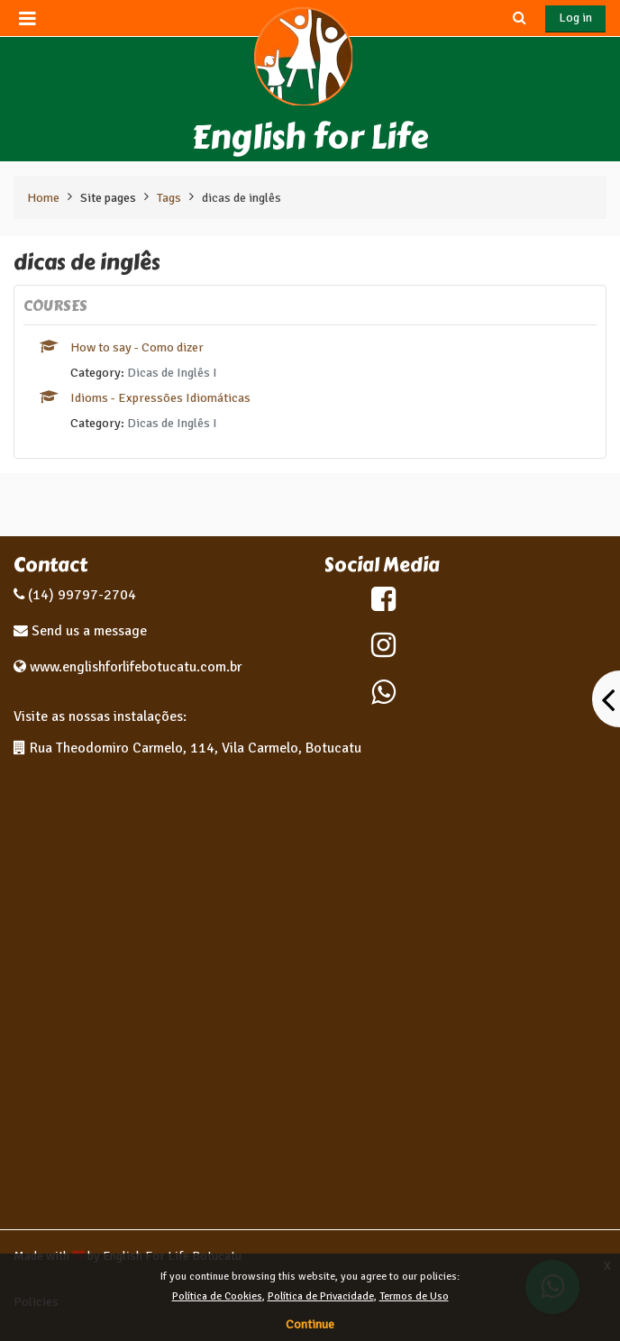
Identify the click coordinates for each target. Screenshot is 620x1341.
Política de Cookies (217, 1296)
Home (43, 197)
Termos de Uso (414, 1296)
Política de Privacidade (321, 1296)
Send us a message (87, 631)
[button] (519, 18)
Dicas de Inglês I (172, 372)
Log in (575, 17)
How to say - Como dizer (137, 347)
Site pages (108, 197)
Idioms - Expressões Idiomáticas (160, 397)
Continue (310, 1324)
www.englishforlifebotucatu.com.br (136, 667)
